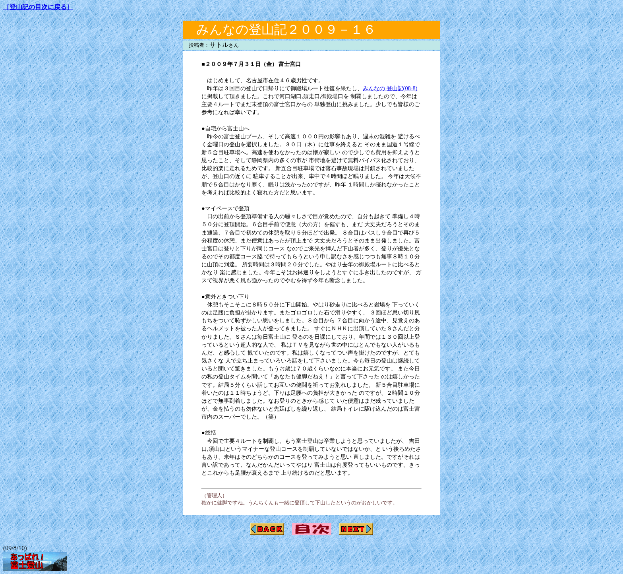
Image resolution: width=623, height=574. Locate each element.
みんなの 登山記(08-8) (390, 88)
